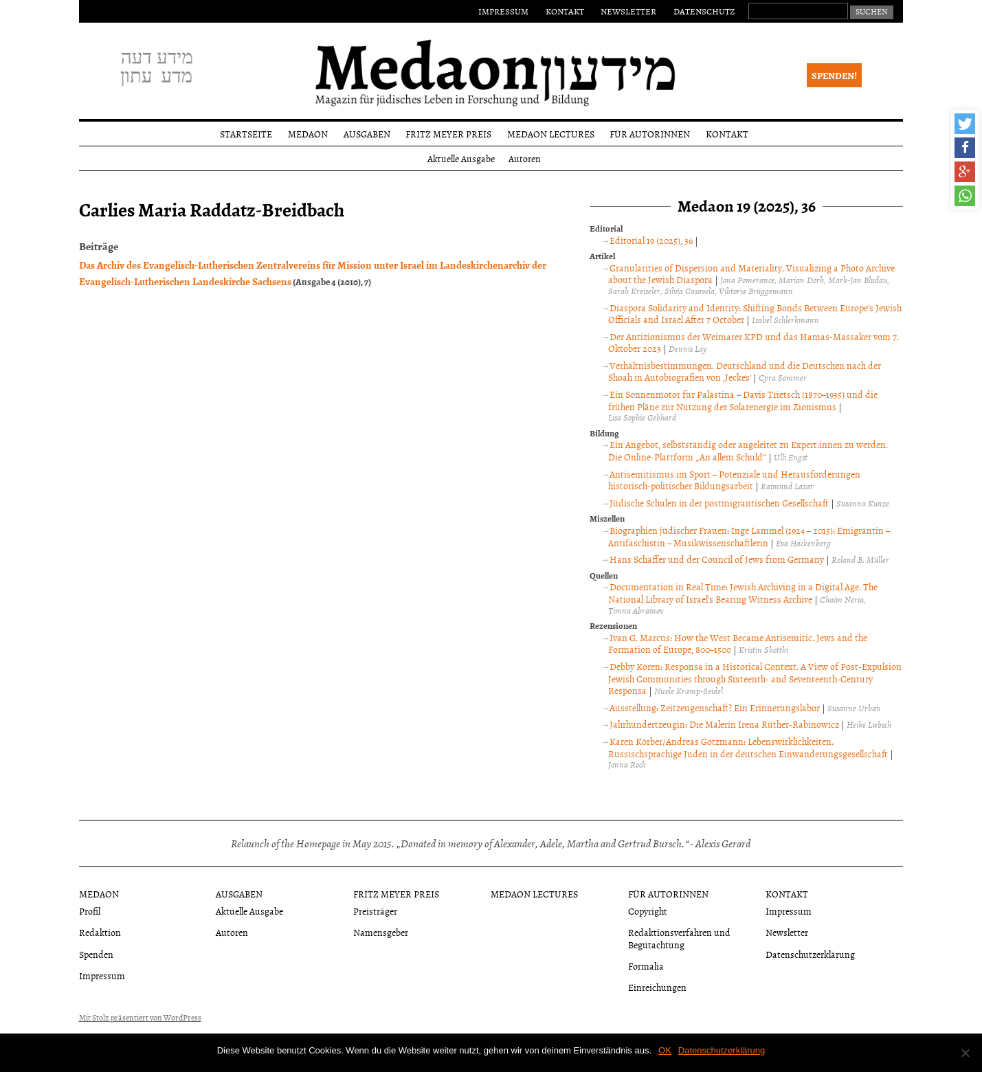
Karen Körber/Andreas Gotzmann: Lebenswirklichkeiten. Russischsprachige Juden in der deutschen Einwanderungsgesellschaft (748, 747)
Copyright (647, 911)
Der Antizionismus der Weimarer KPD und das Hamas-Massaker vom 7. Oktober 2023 (753, 342)
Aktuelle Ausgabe (461, 158)
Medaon (308, 133)
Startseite (246, 133)
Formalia (646, 966)
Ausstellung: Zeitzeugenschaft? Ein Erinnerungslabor (715, 707)
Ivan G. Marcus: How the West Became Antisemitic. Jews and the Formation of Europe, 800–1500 (737, 643)
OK (664, 1050)
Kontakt (565, 11)
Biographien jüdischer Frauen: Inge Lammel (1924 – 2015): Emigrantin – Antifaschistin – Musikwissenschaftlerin (748, 536)
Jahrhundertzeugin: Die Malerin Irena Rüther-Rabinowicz (724, 724)
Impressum (503, 11)
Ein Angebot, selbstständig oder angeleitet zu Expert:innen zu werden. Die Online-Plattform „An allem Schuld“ (747, 450)
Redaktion (100, 932)
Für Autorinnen (650, 133)
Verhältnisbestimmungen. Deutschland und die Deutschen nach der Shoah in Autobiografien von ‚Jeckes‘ (744, 371)
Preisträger (375, 911)
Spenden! (834, 75)
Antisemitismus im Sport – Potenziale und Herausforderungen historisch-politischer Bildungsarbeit (734, 480)
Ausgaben (367, 133)
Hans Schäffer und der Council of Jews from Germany (717, 559)
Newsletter (628, 11)
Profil (89, 911)
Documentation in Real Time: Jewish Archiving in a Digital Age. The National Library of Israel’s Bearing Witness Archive (742, 592)
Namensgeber (380, 932)
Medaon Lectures (550, 133)
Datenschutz (704, 11)
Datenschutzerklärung (810, 954)
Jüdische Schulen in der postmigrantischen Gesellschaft (719, 502)
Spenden (96, 954)
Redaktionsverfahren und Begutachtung (679, 938)
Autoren (525, 158)
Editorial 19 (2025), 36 (651, 240)
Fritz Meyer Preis (448, 133)
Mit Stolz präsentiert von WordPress (140, 1018)
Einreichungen (657, 987)
